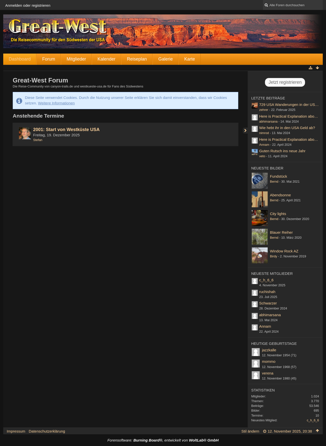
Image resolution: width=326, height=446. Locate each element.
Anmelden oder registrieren (27, 5)
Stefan (37, 140)
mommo (268, 361)
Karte (189, 59)
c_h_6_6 (266, 280)
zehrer (263, 110)
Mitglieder (76, 59)
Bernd (274, 181)
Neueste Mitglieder (272, 273)
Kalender (106, 59)
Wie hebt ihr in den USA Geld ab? (287, 128)
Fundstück (278, 176)
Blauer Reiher (281, 232)
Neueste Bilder (267, 168)
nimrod (264, 133)
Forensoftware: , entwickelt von (163, 440)
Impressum (16, 431)
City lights (278, 214)
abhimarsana (268, 121)
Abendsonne (280, 195)
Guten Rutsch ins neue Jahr (282, 151)
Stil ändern (250, 431)
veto (262, 156)
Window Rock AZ (284, 251)
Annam (264, 145)
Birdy (273, 256)
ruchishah (267, 292)
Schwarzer (268, 303)
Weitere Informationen (56, 103)
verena (267, 373)
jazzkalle (269, 350)
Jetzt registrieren (285, 82)
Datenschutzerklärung (47, 431)
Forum (48, 59)
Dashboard (20, 59)
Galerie (165, 59)
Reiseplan (137, 59)
